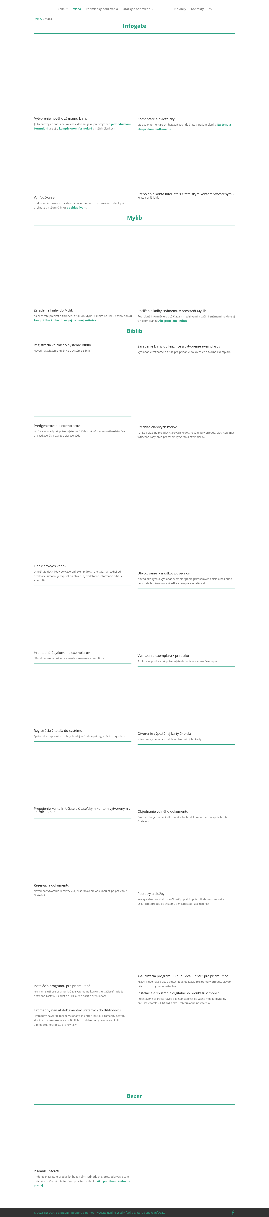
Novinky (180, 9)
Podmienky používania (102, 9)
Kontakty (197, 9)
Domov (38, 19)
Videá (77, 9)
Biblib (61, 9)
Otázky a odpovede (136, 9)
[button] (210, 11)
